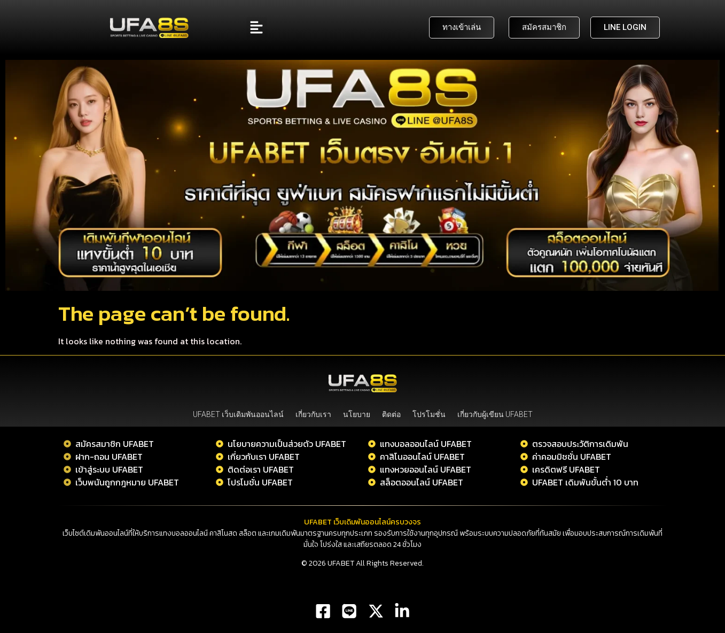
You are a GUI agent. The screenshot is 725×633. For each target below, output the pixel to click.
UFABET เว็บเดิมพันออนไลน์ (238, 414)
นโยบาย (356, 414)
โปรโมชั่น (429, 414)
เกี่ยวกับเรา (313, 414)
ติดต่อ (391, 414)
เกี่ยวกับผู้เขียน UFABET (495, 414)
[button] (256, 27)
